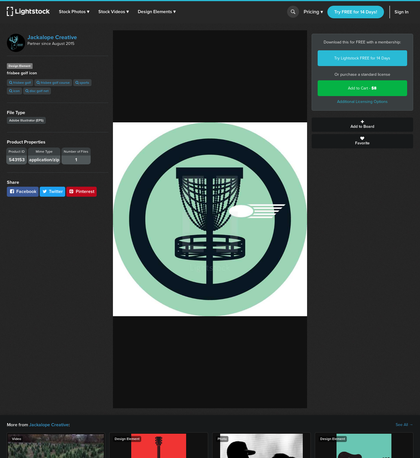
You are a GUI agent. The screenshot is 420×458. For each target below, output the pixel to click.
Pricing (313, 12)
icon (14, 90)
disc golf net (37, 90)
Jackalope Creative (52, 37)
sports (82, 82)
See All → (404, 425)
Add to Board (362, 125)
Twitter (52, 191)
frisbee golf (20, 82)
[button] (74, 11)
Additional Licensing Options (362, 102)
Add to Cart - (362, 88)
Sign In (402, 12)
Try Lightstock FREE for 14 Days (362, 58)
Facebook (22, 191)
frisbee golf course (53, 82)
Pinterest (81, 191)
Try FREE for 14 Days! (355, 12)
